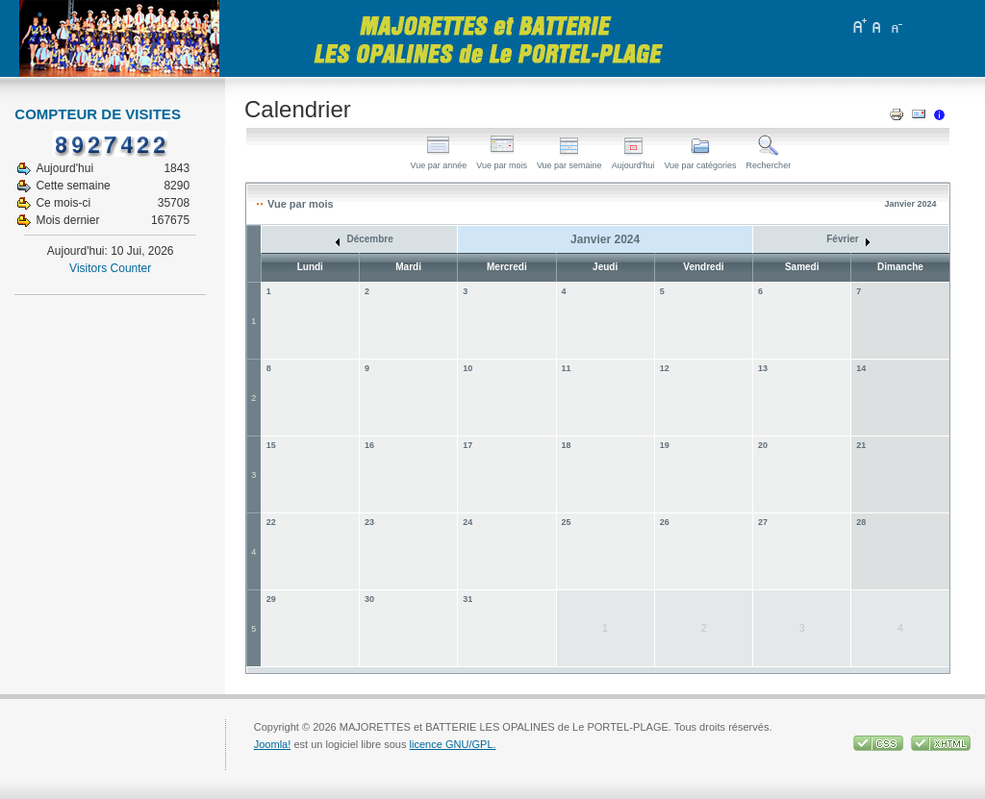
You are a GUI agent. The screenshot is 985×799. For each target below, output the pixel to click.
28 (861, 522)
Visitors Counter (110, 268)
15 (271, 445)
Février (848, 239)
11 (566, 368)
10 (467, 368)
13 (763, 368)
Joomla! (272, 744)
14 (861, 368)
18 (566, 445)
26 (664, 522)
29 (271, 599)
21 (861, 445)
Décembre (364, 239)
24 (467, 522)
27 (763, 522)
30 (369, 599)
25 (566, 522)
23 (369, 522)
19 (664, 445)
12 (664, 368)
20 (763, 445)
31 (467, 599)
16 (369, 445)
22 (271, 522)
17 (467, 445)
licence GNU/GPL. (453, 744)
